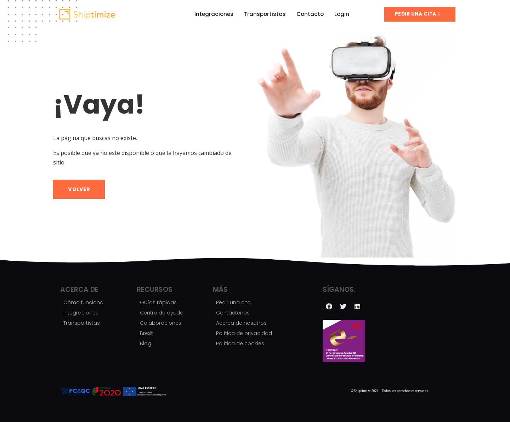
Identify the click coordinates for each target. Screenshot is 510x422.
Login (341, 14)
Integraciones (213, 14)
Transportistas (265, 14)
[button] (419, 14)
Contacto (310, 14)
